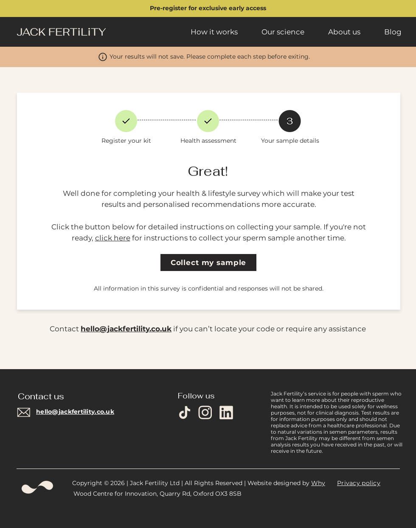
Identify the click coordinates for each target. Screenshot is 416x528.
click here (112, 238)
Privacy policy (358, 483)
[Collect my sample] (208, 262)
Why (318, 483)
